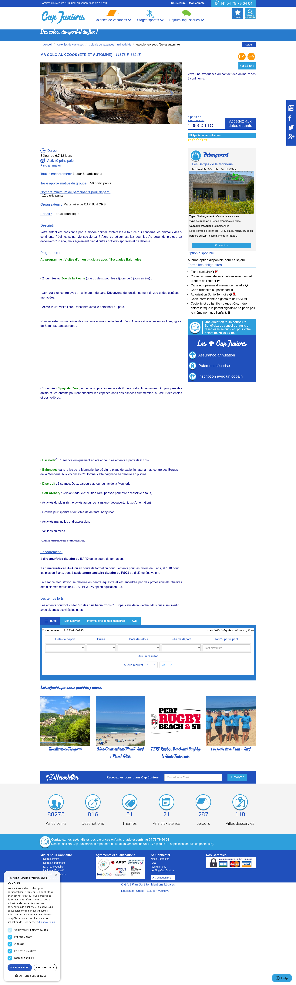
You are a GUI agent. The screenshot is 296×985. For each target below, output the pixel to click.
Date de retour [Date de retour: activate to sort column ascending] (123, 639)
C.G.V (125, 884)
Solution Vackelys (158, 890)
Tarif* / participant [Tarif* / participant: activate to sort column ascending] (226, 639)
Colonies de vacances (70, 44)
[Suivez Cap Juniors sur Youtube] (291, 108)
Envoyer (237, 777)
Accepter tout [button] (20, 967)
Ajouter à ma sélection (206, 135)
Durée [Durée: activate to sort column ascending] (93, 639)
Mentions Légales (163, 884)
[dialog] (32, 926)
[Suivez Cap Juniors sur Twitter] (291, 127)
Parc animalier (50, 165)
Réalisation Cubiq (132, 890)
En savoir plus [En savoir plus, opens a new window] (47, 922)
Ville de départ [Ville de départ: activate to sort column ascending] (171, 639)
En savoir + (221, 245)
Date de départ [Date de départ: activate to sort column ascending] (63, 639)
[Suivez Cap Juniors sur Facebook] (291, 118)
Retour (249, 44)
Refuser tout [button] (45, 967)
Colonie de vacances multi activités (109, 44)
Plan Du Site (140, 884)
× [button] (56, 875)
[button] (51, 93)
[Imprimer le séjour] (251, 60)
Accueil (47, 44)
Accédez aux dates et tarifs (240, 123)
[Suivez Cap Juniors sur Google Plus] (291, 136)
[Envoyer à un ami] (242, 60)
